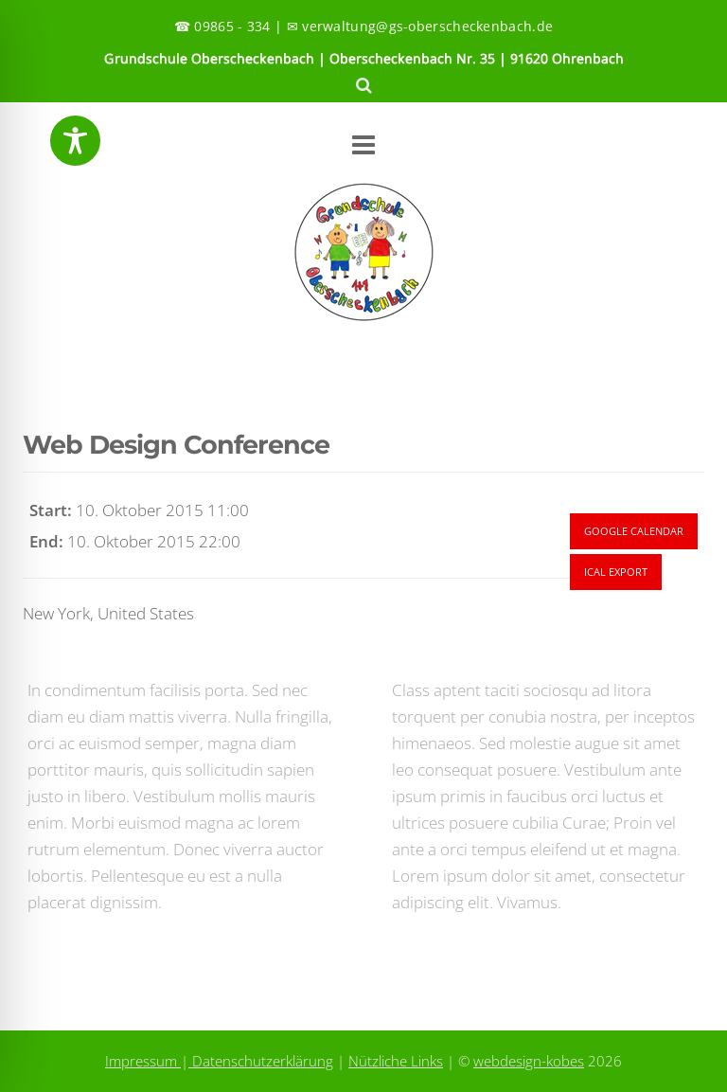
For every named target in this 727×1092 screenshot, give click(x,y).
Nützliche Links (395, 1060)
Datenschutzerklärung (260, 1060)
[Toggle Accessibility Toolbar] (75, 141)
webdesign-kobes (528, 1060)
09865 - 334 (232, 26)
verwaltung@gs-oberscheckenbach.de (427, 26)
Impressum (143, 1060)
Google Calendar (633, 531)
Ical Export (615, 571)
